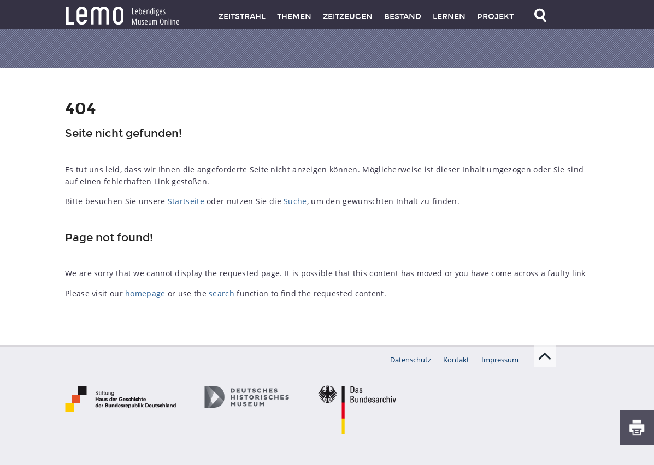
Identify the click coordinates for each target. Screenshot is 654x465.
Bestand (402, 16)
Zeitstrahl (242, 16)
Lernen (449, 16)
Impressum (500, 360)
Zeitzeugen (348, 16)
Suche (295, 201)
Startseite (187, 201)
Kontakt (456, 360)
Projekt (495, 16)
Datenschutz (410, 360)
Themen (294, 16)
